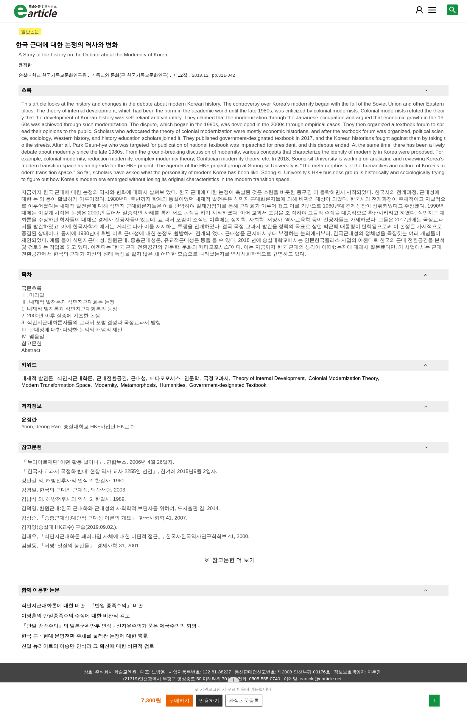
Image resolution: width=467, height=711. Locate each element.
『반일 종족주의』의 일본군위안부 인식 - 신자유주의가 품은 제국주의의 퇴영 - (110, 626)
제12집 (181, 75)
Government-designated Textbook (228, 385)
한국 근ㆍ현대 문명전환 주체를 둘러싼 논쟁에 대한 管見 (84, 636)
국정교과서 (216, 378)
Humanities (172, 385)
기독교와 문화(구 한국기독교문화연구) (130, 75)
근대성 (138, 378)
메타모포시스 (165, 378)
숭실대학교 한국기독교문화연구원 (53, 75)
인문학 (191, 378)
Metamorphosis (138, 385)
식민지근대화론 (75, 378)
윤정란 (25, 64)
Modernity (105, 385)
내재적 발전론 (37, 378)
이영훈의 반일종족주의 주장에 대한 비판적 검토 (75, 616)
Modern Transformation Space (56, 385)
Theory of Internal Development (269, 378)
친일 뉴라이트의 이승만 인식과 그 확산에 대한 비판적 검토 (87, 646)
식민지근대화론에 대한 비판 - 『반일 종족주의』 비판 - (83, 605)
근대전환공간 (111, 378)
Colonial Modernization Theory (343, 378)
